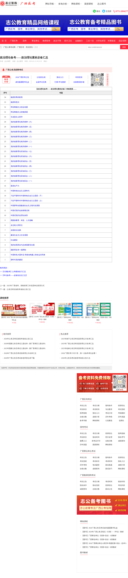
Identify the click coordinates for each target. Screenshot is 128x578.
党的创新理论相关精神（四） (22, 132)
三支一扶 (90, 41)
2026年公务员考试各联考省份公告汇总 (18, 339)
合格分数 (83, 417)
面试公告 (108, 489)
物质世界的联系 (17, 97)
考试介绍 (108, 413)
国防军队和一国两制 (18, 250)
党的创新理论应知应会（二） (22, 176)
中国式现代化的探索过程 (20, 210)
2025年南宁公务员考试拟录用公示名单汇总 (77, 339)
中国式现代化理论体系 (19, 215)
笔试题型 (96, 465)
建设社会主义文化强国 (19, 235)
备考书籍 (83, 420)
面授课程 (88, 4)
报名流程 (96, 485)
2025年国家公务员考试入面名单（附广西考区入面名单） (25, 348)
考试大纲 (96, 405)
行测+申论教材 (60, 82)
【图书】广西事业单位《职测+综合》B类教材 (98, 318)
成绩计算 (96, 417)
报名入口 (60, 77)
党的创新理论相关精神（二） (22, 141)
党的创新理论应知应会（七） (22, 151)
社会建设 (14, 240)
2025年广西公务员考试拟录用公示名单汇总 (77, 343)
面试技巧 (108, 469)
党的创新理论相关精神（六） (22, 122)
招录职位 (121, 405)
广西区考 (14, 41)
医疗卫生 (68, 41)
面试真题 (108, 465)
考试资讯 (29, 47)
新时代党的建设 (17, 260)
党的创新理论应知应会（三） (22, 171)
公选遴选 (108, 420)
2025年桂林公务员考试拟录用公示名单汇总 (77, 348)
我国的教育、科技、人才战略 (22, 220)
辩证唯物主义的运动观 (19, 107)
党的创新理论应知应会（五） (22, 161)
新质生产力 (15, 186)
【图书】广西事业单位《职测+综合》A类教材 (70, 318)
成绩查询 (121, 441)
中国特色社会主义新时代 (20, 191)
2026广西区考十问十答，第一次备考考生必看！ (79, 353)
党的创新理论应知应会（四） (22, 166)
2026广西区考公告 (22, 77)
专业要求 (108, 409)
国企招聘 (122, 41)
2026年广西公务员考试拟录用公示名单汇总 (20, 353)
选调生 (121, 420)
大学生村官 (101, 41)
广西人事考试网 (9, 47)
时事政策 (112, 41)
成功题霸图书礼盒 (22, 82)
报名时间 (96, 437)
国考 (25, 41)
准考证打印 (96, 441)
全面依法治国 (16, 230)
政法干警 (57, 41)
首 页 (4, 41)
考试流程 (121, 409)
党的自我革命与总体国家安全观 (23, 245)
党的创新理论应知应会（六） (22, 156)
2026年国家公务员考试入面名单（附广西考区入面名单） (25, 343)
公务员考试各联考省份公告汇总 (19, 289)
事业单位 (35, 41)
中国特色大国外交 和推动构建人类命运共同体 (28, 255)
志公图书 (101, 4)
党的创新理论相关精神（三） (22, 137)
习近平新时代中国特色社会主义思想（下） (27, 196)
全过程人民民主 (17, 225)
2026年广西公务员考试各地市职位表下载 (19, 358)
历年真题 (121, 417)
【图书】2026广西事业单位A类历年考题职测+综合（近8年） (104, 543)
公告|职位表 (41, 77)
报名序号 (121, 437)
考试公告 (83, 405)
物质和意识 (15, 102)
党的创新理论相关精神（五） (22, 127)
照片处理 (108, 437)
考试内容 (121, 485)
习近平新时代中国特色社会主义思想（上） (27, 201)
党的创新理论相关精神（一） (22, 146)
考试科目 (83, 409)
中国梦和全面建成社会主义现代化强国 (25, 205)
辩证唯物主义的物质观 (19, 112)
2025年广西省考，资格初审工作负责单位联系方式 (25, 285)
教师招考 (46, 41)
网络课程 (96, 420)
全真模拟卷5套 (78, 82)
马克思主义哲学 (17, 117)
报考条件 (108, 405)
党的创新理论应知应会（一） (22, 181)
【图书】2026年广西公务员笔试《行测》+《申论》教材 (42, 317)
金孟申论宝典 (41, 82)
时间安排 (79, 77)
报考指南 (83, 413)
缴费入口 (83, 441)
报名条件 (83, 485)
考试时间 (96, 409)
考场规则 (121, 413)
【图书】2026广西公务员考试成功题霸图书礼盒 (14, 318)
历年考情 (108, 417)
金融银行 (79, 41)
